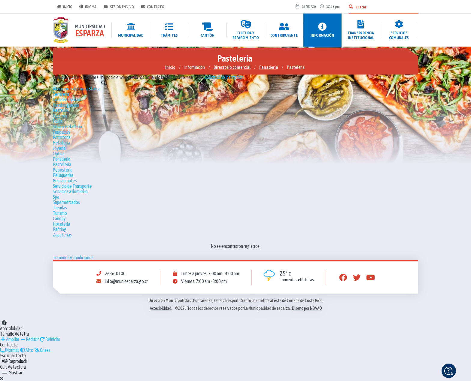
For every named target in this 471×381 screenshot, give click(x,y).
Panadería (268, 67)
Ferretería (62, 137)
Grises (42, 350)
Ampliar (9, 339)
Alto (26, 350)
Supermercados (66, 202)
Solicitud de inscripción (224, 77)
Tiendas (60, 207)
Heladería (61, 142)
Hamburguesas (66, 105)
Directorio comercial (232, 67)
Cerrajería (61, 94)
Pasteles (61, 110)
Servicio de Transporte (72, 186)
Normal (9, 350)
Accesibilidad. (161, 308)
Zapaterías (62, 234)
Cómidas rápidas (67, 99)
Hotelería (61, 224)
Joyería (59, 148)
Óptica (59, 153)
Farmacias (61, 132)
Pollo (57, 121)
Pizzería (60, 115)
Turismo (60, 213)
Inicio (64, 6)
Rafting (59, 229)
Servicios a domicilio (70, 191)
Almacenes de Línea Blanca (76, 88)
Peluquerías (63, 175)
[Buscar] (350, 6)
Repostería (62, 169)
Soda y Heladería (67, 126)
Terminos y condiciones (73, 257)
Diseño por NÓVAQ (307, 308)
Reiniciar (49, 339)
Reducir (29, 339)
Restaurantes (65, 180)
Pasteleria (62, 164)
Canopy (59, 218)
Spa (56, 197)
